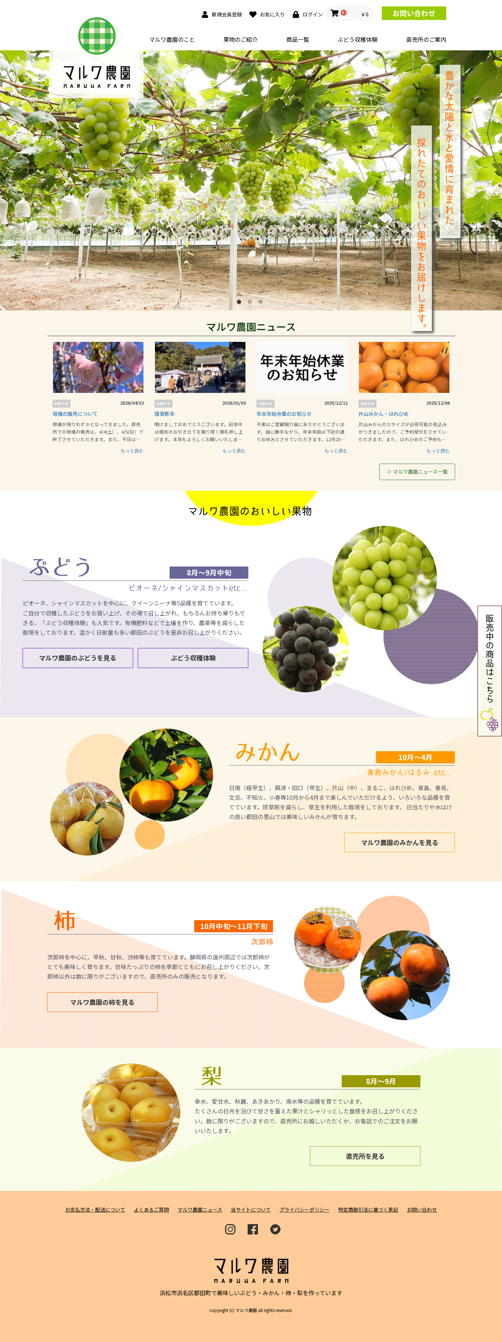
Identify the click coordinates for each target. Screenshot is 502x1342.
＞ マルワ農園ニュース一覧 (417, 471)
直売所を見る (365, 1156)
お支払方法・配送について (95, 1209)
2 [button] (251, 303)
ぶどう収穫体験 (357, 39)
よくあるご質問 (151, 1209)
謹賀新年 (165, 413)
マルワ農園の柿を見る (102, 1002)
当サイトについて (251, 1209)
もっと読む (132, 450)
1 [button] (240, 303)
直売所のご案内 (426, 39)
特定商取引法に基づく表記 (368, 1209)
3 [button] (261, 303)
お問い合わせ (414, 13)
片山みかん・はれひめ (384, 413)
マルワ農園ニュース (199, 1209)
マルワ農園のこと (172, 39)
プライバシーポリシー (304, 1209)
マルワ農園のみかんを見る (399, 842)
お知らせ (61, 403)
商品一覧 (297, 39)
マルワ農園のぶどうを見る (77, 657)
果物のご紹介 (240, 39)
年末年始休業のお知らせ (284, 413)
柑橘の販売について (75, 413)
